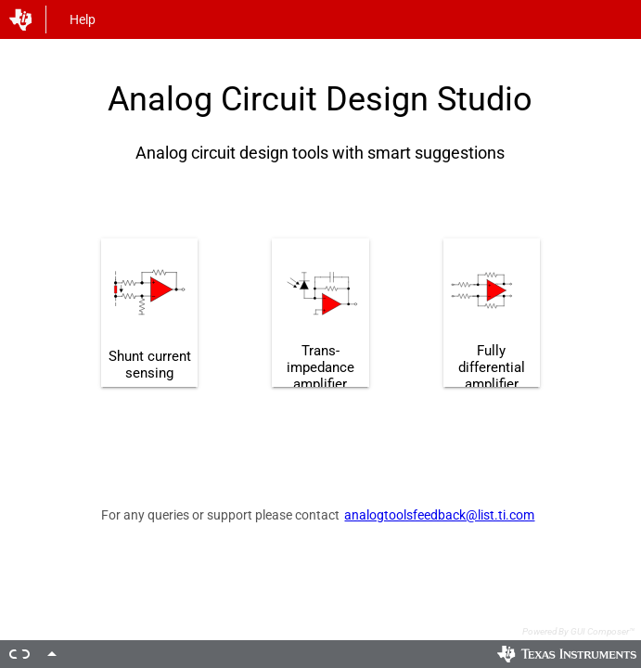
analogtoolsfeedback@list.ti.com (439, 514)
